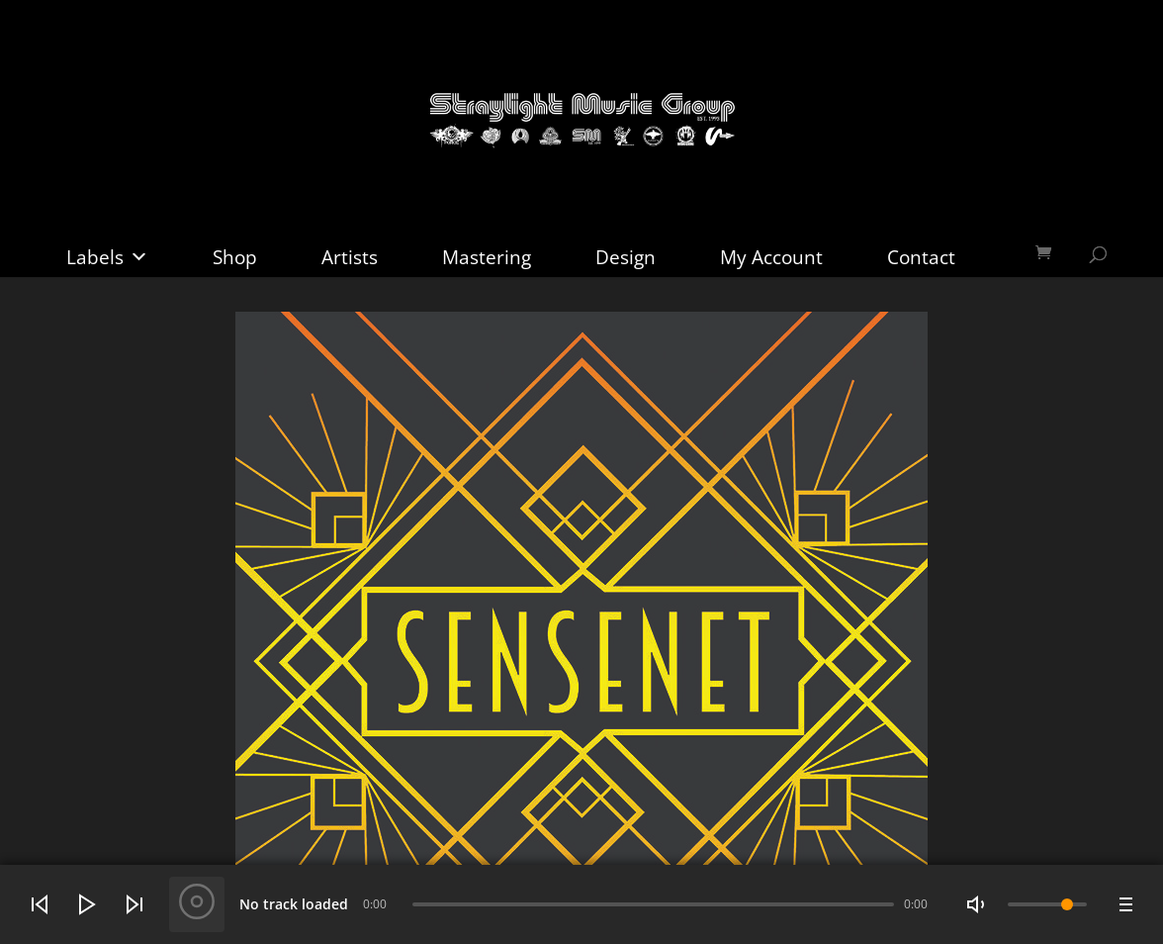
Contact (921, 257)
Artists (349, 257)
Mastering (486, 257)
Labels (107, 257)
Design (625, 257)
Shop (235, 257)
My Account (771, 257)
